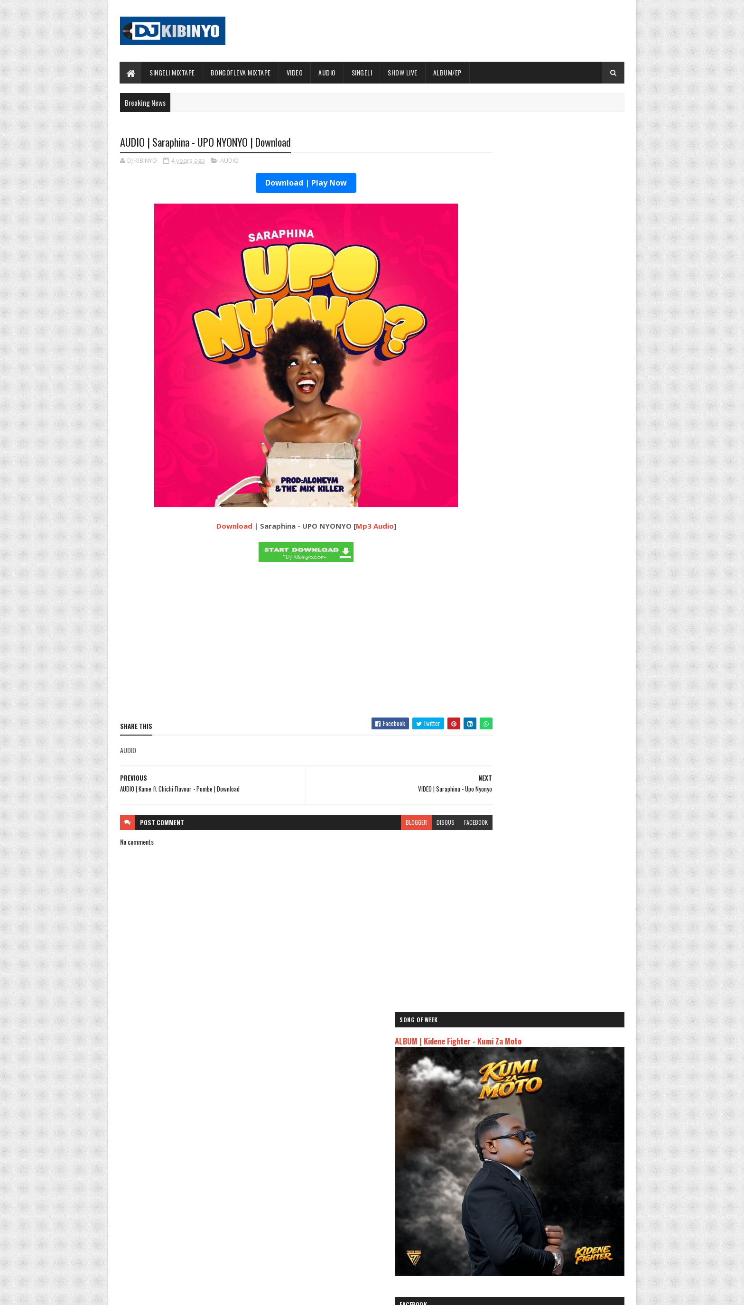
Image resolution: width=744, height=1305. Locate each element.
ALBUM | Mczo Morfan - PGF (549, 480)
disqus (409, 823)
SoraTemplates (165, 1292)
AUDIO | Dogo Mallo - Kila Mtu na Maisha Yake (539, 1052)
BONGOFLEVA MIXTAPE (241, 72)
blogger (380, 823)
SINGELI (362, 72)
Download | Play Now (288, 183)
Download (216, 526)
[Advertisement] (288, 642)
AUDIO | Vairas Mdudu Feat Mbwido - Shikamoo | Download (558, 523)
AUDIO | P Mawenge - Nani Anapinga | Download (389, 1204)
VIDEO (295, 72)
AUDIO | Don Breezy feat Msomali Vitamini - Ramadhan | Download (567, 717)
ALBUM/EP (447, 72)
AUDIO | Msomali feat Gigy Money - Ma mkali (537, 1094)
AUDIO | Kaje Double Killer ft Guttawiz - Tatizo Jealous (541, 1067)
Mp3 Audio (356, 526)
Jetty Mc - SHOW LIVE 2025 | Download (379, 1166)
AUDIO (327, 72)
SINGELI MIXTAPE (172, 72)
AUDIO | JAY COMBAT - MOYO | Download (562, 674)
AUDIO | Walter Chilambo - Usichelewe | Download (392, 1243)
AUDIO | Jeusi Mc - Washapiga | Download (533, 1040)
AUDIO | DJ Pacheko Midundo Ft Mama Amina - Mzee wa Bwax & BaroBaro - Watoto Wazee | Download (569, 605)
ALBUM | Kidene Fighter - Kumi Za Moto (536, 171)
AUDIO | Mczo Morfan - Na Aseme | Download (568, 403)
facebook (439, 823)
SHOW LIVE (403, 72)
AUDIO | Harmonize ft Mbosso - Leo (525, 1082)
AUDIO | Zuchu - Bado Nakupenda (521, 1105)
